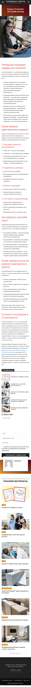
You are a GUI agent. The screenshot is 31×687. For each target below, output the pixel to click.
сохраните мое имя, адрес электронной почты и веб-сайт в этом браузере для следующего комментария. (15, 448)
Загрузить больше (15, 653)
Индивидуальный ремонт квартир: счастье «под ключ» (13, 648)
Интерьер (4, 617)
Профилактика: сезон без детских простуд (18, 384)
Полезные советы (6, 588)
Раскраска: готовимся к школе (20, 377)
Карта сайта (26, 680)
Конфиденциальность (7, 680)
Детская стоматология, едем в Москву (15, 564)
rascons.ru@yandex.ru (15, 672)
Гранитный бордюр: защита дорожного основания (19, 400)
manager (17, 461)
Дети (3, 504)
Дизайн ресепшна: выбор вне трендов (15, 620)
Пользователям (18, 680)
